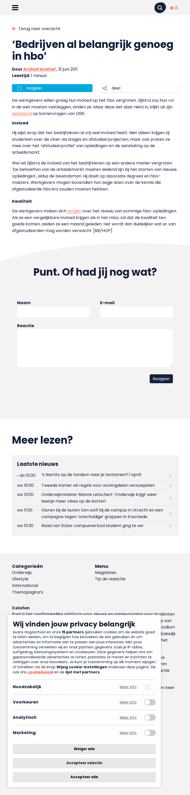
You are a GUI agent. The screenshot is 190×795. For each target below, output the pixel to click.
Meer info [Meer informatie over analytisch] (128, 717)
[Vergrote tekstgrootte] (176, 7)
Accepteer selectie (84, 763)
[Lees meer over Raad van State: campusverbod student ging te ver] (95, 525)
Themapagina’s (27, 592)
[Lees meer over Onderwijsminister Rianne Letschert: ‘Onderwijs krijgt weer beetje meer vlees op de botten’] (95, 497)
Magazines (105, 572)
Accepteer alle (84, 777)
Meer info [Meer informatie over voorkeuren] (128, 702)
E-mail (107, 303)
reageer (34, 88)
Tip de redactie (110, 579)
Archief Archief (39, 69)
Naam (24, 303)
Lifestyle (20, 579)
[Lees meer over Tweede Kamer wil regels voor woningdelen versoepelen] (95, 485)
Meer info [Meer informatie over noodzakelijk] (128, 687)
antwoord (22, 114)
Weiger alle (84, 749)
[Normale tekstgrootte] (171, 7)
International (25, 585)
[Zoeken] (160, 8)
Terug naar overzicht (39, 29)
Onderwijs (22, 572)
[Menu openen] (15, 7)
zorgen (74, 211)
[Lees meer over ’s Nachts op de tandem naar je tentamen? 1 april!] (95, 475)
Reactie (25, 326)
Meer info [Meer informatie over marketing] (128, 732)
